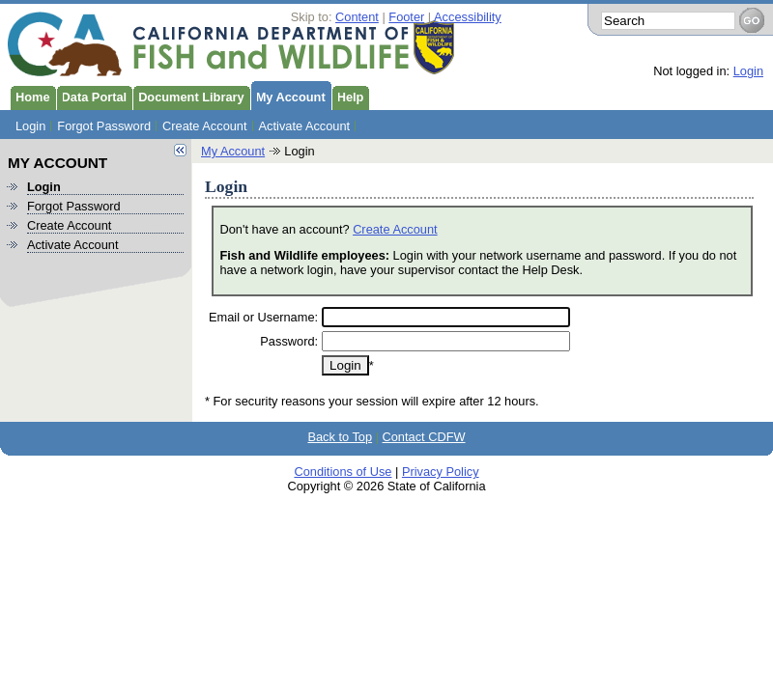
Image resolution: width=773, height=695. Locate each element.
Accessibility (467, 17)
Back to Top (339, 437)
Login (748, 71)
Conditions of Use (342, 471)
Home (30, 95)
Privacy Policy (440, 471)
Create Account (204, 126)
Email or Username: (263, 317)
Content (357, 17)
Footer (406, 17)
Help (347, 95)
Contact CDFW (424, 437)
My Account (288, 95)
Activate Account (305, 126)
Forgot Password (104, 126)
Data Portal (92, 95)
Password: (289, 341)
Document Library (188, 95)
